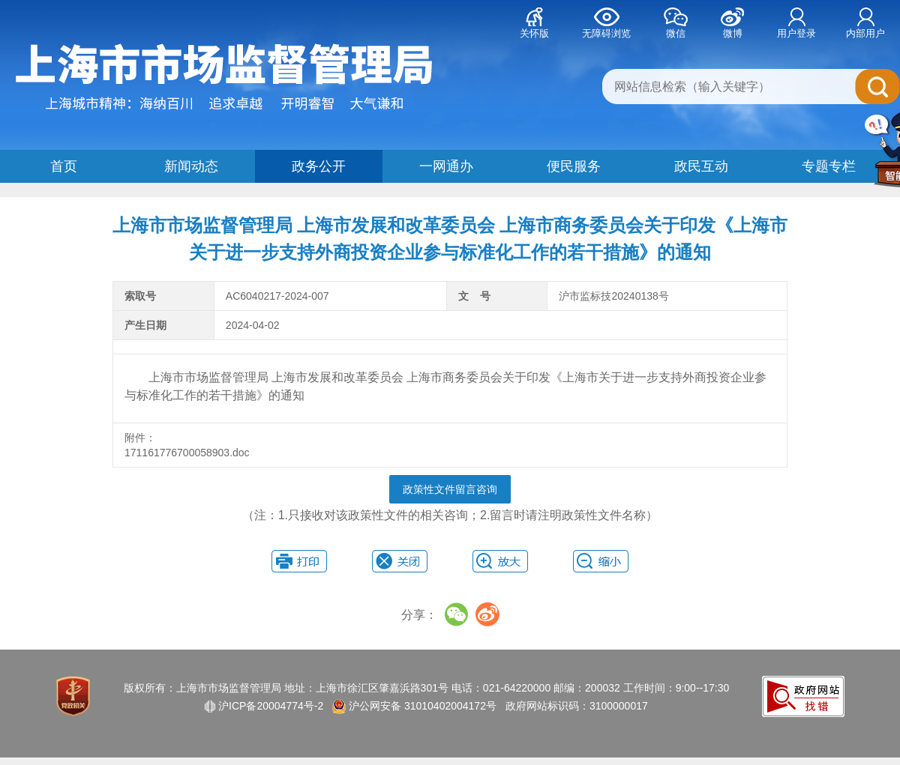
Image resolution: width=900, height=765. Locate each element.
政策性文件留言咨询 (450, 489)
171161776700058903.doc (188, 453)
